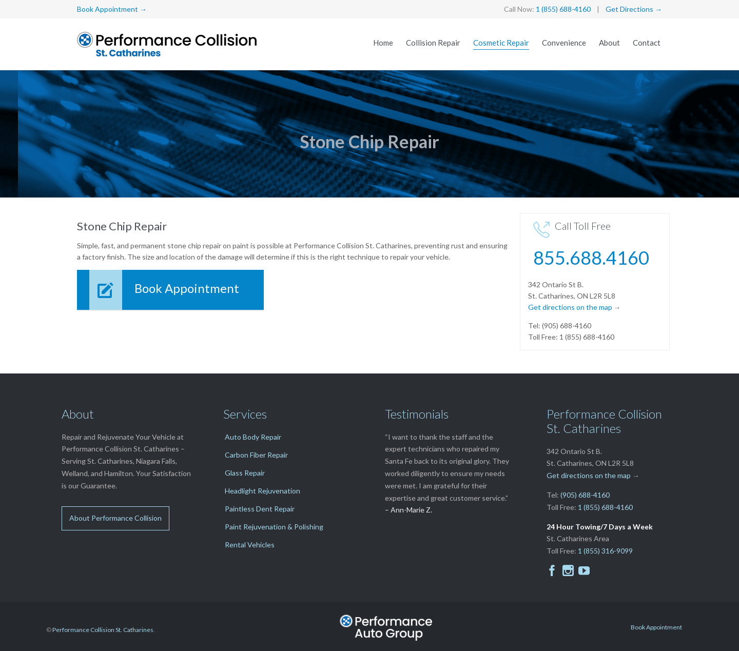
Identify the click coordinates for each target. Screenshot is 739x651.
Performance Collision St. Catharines (102, 630)
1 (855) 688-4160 (563, 9)
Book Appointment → (112, 9)
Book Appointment (656, 627)
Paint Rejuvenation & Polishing (274, 526)
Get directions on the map (570, 307)
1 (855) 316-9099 (605, 550)
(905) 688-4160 (585, 494)
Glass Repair (245, 472)
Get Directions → (634, 9)
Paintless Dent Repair (260, 508)
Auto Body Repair (253, 436)
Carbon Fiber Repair (256, 454)
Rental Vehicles (250, 544)
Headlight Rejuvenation (262, 490)
